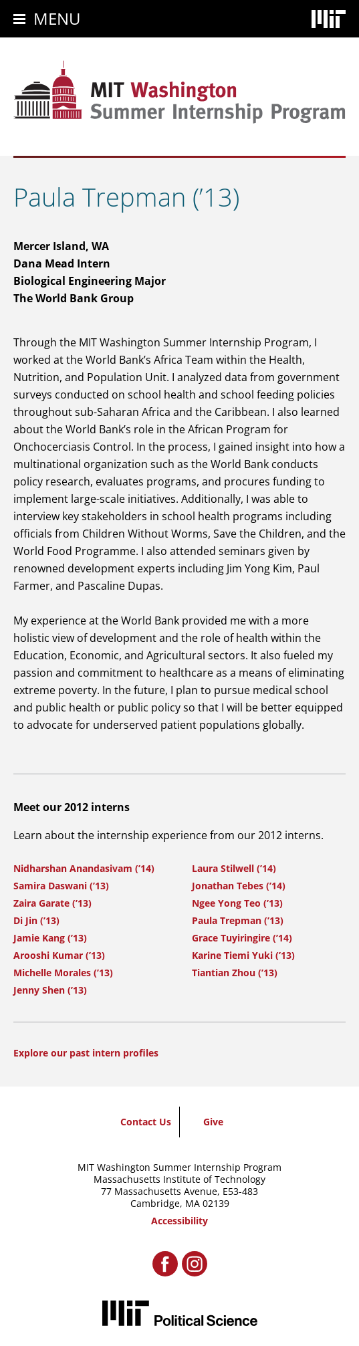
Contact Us (145, 1121)
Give (213, 1121)
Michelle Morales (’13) (63, 972)
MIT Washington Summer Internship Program (179, 1167)
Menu (57, 18)
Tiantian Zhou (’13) (234, 972)
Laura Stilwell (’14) (234, 868)
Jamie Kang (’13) (50, 937)
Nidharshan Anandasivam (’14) (83, 868)
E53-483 (240, 1191)
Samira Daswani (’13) (61, 885)
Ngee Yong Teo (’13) (237, 903)
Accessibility (179, 1220)
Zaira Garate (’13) (52, 903)
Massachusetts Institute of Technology (179, 1179)
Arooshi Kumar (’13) (59, 955)
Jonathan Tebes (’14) (238, 885)
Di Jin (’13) (36, 920)
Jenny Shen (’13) (50, 990)
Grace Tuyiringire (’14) (242, 937)
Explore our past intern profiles (85, 1052)
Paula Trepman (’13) (237, 920)
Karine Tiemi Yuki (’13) (243, 955)
